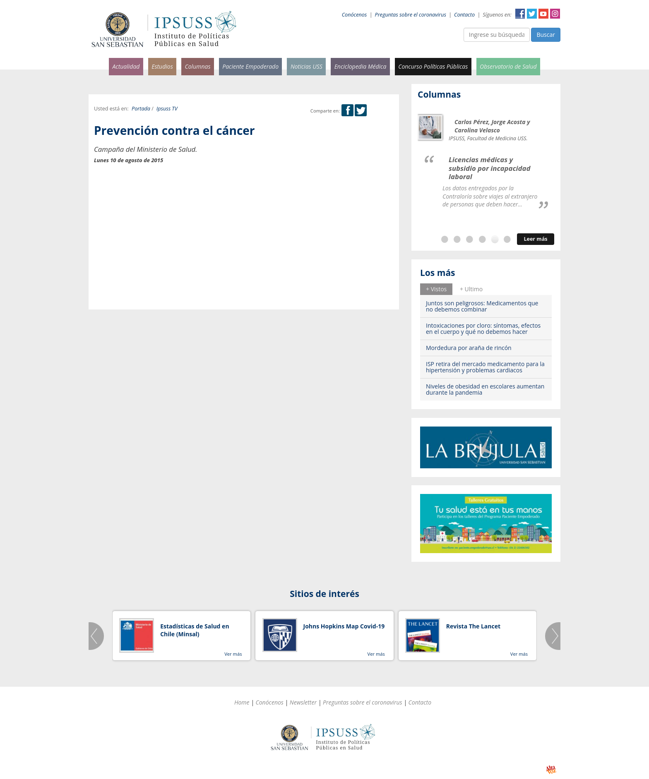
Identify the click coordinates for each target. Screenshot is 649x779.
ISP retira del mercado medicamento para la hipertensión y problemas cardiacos (485, 367)
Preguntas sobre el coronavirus (410, 14)
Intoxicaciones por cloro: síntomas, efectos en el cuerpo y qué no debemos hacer (483, 328)
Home (242, 702)
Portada (141, 108)
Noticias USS (306, 66)
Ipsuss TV (167, 108)
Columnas (197, 66)
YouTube (543, 14)
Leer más (535, 238)
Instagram (555, 14)
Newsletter (303, 702)
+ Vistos (436, 289)
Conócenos (354, 14)
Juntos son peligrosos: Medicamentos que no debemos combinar (482, 306)
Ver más (233, 654)
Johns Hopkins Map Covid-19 (344, 626)
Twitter (532, 14)
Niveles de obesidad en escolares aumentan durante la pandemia (485, 389)
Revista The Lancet (473, 626)
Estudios (162, 66)
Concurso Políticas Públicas (433, 66)
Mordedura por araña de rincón (469, 348)
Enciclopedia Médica (360, 66)
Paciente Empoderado (250, 66)
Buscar (545, 34)
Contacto (464, 14)
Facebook (520, 14)
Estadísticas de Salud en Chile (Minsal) (194, 630)
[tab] (436, 289)
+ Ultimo (471, 289)
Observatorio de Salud (508, 66)
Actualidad (125, 66)
